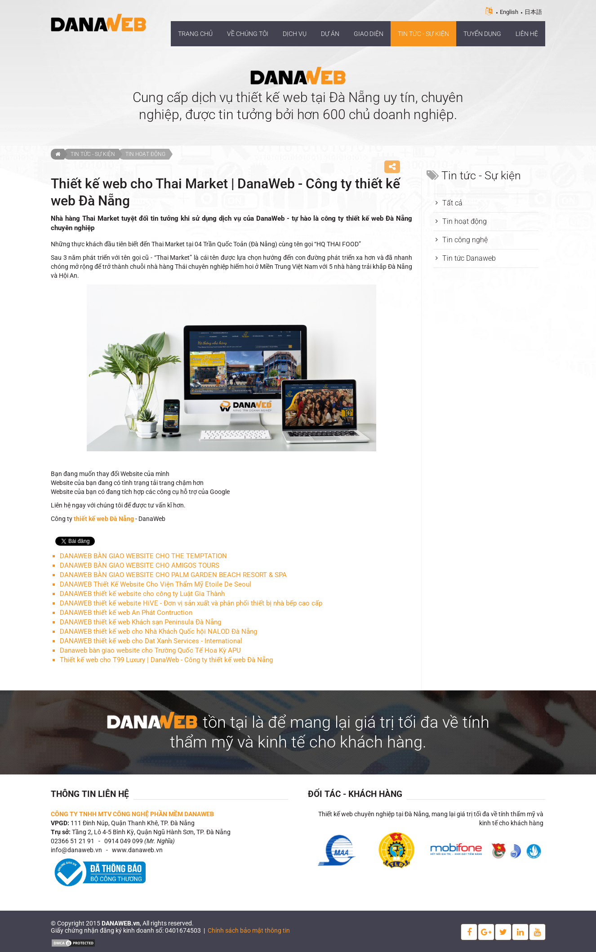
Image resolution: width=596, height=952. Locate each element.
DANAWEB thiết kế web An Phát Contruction (126, 613)
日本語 (533, 12)
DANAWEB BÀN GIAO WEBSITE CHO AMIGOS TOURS (139, 565)
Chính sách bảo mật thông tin (249, 930)
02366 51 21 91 (72, 841)
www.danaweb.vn (137, 850)
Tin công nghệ (465, 240)
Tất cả (452, 203)
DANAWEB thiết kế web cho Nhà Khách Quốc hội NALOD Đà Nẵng (158, 631)
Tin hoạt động (145, 154)
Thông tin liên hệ (90, 794)
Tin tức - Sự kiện (93, 154)
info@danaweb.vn (76, 850)
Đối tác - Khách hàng (355, 794)
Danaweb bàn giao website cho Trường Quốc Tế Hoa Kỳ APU (150, 650)
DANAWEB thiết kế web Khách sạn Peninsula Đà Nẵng (140, 622)
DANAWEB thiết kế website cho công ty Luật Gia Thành (142, 594)
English (509, 12)
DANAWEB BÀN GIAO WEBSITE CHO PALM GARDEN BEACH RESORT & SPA (173, 575)
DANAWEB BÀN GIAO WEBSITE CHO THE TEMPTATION (143, 556)
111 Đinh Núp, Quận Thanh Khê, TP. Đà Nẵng (133, 823)
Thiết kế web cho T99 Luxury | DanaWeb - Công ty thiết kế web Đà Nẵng (166, 660)
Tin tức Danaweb (469, 258)
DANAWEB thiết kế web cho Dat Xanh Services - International (151, 641)
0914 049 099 (123, 841)
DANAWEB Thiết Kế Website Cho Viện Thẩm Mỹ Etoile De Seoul (155, 584)
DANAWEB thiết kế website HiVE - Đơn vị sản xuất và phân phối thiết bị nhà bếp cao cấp (191, 603)
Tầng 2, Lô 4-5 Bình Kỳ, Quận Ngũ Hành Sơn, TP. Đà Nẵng (151, 832)
